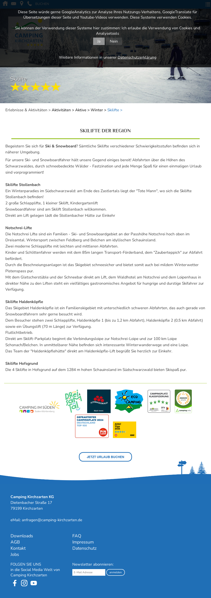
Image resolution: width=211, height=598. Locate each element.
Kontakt (18, 548)
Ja (99, 41)
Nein (114, 41)
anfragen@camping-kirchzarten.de (52, 520)
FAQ (76, 536)
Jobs (15, 554)
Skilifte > (114, 110)
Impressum (83, 542)
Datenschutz (84, 548)
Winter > (98, 110)
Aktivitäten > (63, 110)
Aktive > (82, 110)
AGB (15, 542)
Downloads (22, 536)
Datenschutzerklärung (137, 57)
